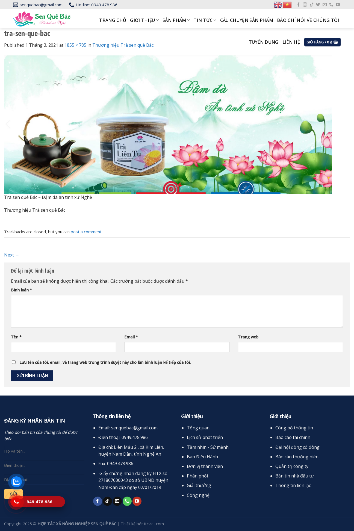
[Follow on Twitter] (318, 4)
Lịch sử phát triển (205, 437)
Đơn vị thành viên (205, 466)
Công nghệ (198, 495)
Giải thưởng (199, 485)
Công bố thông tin (294, 428)
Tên (16, 337)
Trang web (248, 337)
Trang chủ (112, 20)
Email (131, 337)
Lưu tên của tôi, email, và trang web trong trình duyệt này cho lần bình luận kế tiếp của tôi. (105, 362)
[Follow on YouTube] (338, 4)
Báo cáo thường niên (296, 457)
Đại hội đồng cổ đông (297, 447)
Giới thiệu (144, 20)
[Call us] (331, 4)
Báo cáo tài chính (292, 437)
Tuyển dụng (264, 42)
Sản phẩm (176, 20)
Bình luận (21, 290)
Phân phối (197, 476)
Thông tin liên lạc (293, 485)
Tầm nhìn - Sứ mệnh (208, 447)
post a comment (86, 231)
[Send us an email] (325, 4)
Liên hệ (291, 42)
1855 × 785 (75, 45)
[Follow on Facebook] (298, 4)
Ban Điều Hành (202, 457)
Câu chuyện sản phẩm (246, 20)
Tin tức (205, 20)
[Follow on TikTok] (311, 4)
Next (11, 255)
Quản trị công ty (291, 466)
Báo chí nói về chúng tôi (308, 20)
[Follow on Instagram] (305, 4)
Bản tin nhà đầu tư (294, 476)
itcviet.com (154, 523)
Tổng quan (198, 428)
